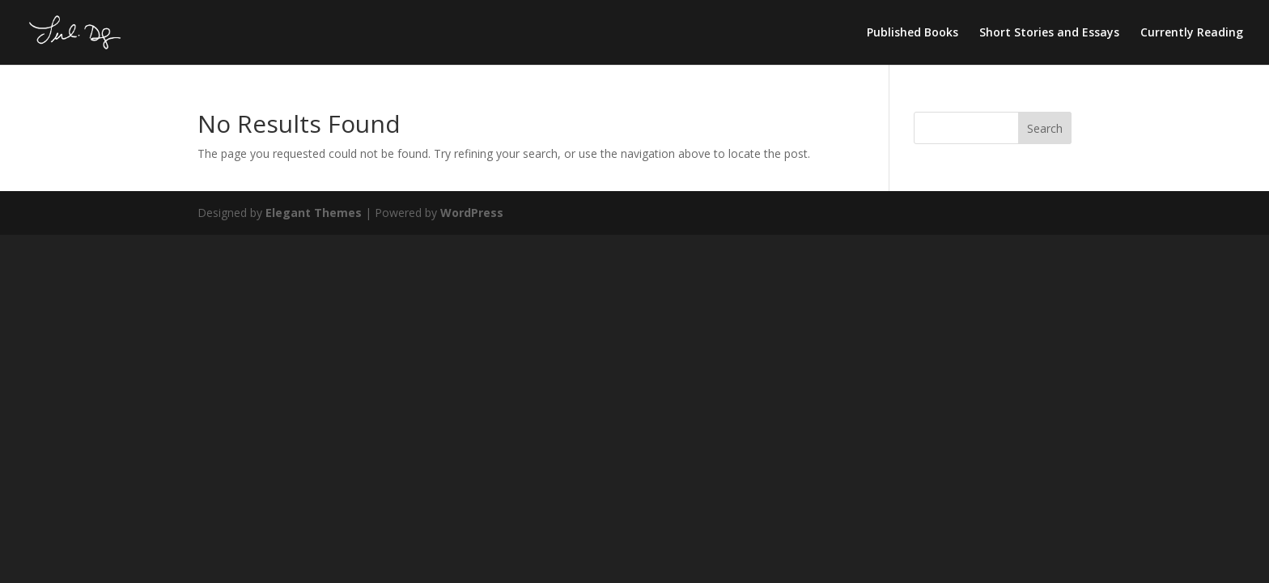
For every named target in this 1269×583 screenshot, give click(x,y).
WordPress (471, 212)
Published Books (912, 33)
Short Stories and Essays (1049, 33)
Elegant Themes (313, 212)
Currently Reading (1191, 33)
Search (1045, 128)
